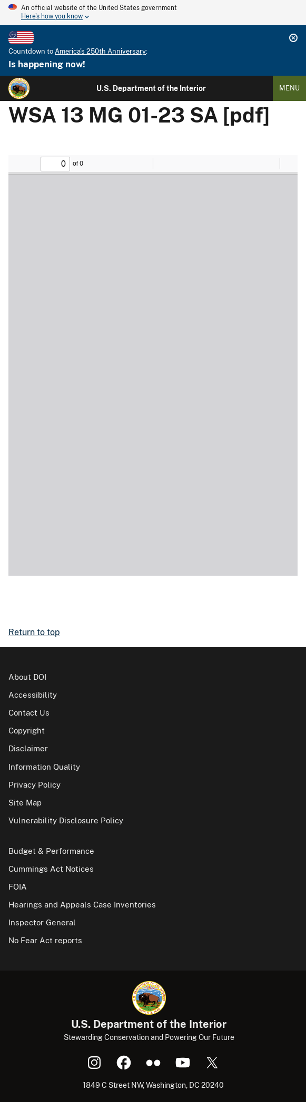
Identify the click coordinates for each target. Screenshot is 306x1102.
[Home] (18, 88)
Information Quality (44, 766)
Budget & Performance (51, 850)
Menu (289, 88)
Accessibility (32, 694)
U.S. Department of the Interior (151, 88)
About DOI (27, 676)
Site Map (25, 802)
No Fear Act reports (45, 940)
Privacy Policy (34, 784)
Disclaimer (28, 748)
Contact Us (29, 712)
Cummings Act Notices (51, 868)
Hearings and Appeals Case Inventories (82, 904)
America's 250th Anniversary (100, 51)
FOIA (17, 886)
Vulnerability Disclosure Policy (65, 820)
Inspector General (42, 922)
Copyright (26, 730)
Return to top (34, 632)
